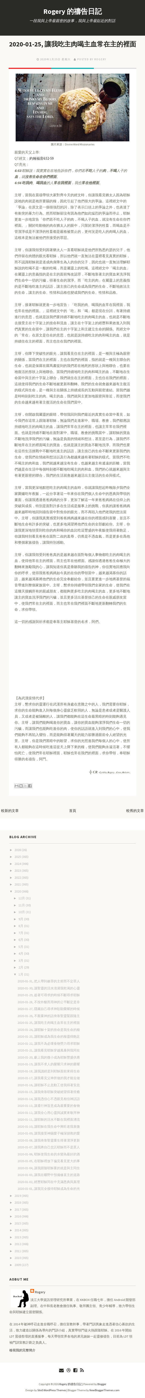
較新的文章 (10, 810)
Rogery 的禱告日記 (72, 11)
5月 (21, 947)
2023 (18, 870)
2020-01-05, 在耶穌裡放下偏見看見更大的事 (49, 1161)
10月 (22, 912)
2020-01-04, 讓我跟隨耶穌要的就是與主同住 (49, 1168)
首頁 (72, 810)
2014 (18, 1230)
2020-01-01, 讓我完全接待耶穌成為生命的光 (49, 1189)
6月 (21, 940)
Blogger (101, 1384)
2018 (18, 1202)
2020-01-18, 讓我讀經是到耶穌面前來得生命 (49, 1071)
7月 (21, 933)
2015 (18, 1223)
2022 (18, 877)
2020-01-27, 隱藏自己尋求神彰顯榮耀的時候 (49, 1009)
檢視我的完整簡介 (22, 1350)
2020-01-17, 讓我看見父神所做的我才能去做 (49, 1078)
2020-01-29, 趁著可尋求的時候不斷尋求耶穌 (49, 995)
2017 (18, 1209)
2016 (18, 1216)
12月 (22, 898)
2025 (18, 857)
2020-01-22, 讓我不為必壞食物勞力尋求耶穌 (49, 1043)
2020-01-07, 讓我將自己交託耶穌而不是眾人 (49, 1147)
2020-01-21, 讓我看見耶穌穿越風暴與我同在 (49, 1050)
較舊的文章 (135, 810)
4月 (21, 953)
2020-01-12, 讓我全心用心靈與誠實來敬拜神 (49, 1113)
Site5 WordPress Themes (51, 1390)
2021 (18, 884)
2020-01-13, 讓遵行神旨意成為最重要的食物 (49, 1106)
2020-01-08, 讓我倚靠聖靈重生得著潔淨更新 (49, 1140)
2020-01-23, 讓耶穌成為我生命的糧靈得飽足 (49, 1036)
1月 (21, 974)
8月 (21, 926)
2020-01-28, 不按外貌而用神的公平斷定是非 (49, 1002)
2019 (18, 1196)
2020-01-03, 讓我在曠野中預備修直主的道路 (49, 1175)
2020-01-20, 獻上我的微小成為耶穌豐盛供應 (49, 1057)
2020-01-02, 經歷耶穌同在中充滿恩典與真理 (49, 1182)
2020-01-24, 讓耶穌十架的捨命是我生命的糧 (49, 1030)
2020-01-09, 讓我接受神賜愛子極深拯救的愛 (49, 1133)
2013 (18, 1237)
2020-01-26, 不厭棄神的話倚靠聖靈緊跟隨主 (49, 1016)
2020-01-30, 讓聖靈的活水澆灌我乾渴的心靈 (49, 988)
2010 (18, 1258)
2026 (18, 850)
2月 (21, 967)
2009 (18, 1265)
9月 (21, 919)
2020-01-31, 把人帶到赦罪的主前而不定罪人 (49, 981)
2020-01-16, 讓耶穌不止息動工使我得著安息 (49, 1085)
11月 (22, 905)
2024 (18, 864)
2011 (18, 1251)
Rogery (40, 1292)
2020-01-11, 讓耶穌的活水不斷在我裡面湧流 (49, 1119)
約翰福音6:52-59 (41, 158)
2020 (18, 891)
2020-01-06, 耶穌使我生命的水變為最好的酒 (49, 1154)
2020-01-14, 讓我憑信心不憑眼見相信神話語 (49, 1099)
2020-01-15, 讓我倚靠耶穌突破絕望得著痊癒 (49, 1092)
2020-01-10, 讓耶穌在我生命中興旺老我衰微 (49, 1126)
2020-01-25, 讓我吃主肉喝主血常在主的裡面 (72, 44)
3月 (21, 960)
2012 (18, 1244)
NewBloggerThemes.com (104, 1390)
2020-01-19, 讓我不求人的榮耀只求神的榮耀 (49, 1064)
